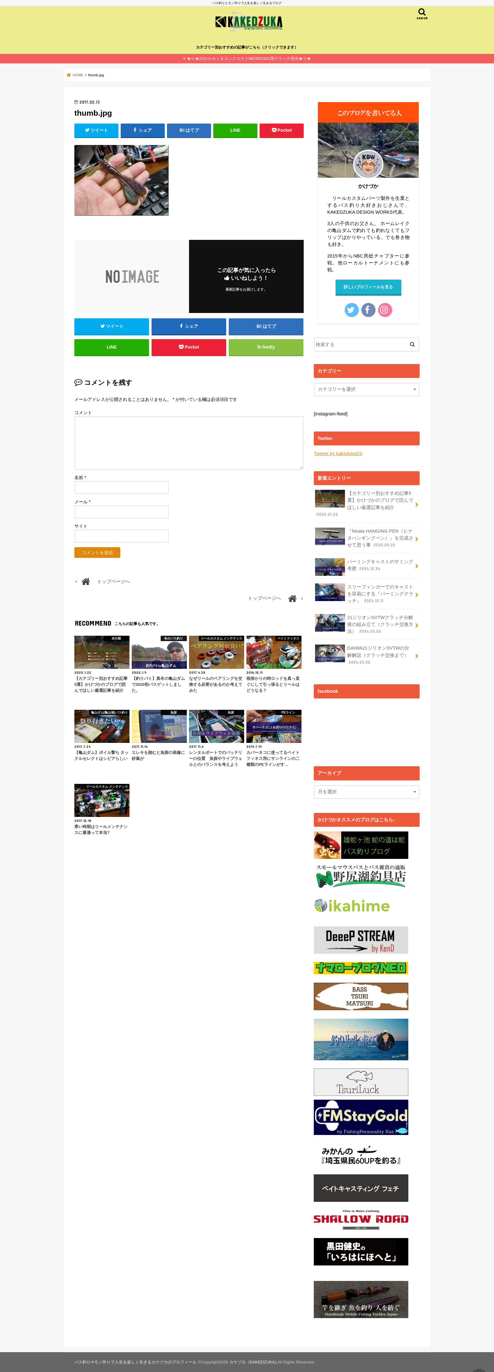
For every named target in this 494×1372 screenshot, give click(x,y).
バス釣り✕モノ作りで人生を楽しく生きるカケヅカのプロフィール (135, 1362)
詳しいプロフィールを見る (368, 287)
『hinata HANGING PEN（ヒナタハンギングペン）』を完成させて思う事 (364, 538)
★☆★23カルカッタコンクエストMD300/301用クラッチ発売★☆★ (249, 58)
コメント (83, 412)
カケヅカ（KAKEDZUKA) (252, 1362)
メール (82, 501)
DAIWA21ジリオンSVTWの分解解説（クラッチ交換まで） (362, 655)
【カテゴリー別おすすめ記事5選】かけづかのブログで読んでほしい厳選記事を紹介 (364, 504)
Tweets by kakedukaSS (338, 453)
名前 (80, 477)
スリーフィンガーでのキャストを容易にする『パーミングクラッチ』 (364, 593)
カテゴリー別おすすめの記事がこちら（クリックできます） (247, 47)
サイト (81, 526)
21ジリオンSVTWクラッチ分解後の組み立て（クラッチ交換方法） (364, 624)
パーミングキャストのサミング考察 (364, 567)
